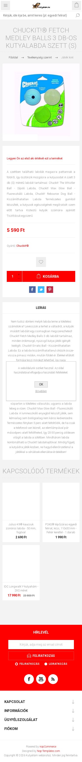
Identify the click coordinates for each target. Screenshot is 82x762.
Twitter (41, 289)
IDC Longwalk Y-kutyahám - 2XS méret (21, 588)
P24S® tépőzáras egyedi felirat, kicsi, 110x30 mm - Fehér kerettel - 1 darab (61, 528)
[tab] (41, 308)
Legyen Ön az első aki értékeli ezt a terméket (35, 158)
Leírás (41, 308)
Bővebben (41, 391)
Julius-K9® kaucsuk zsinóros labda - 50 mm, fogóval (21, 528)
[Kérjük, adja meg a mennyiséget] (11, 276)
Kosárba (41, 262)
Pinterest (50, 289)
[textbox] (36, 15)
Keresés (77, 15)
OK (41, 384)
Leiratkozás (58, 663)
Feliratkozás (29, 663)
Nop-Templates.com (48, 751)
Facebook (32, 289)
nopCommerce (48, 746)
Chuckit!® (22, 245)
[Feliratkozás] (41, 644)
